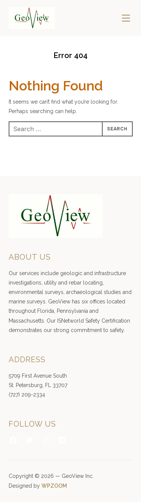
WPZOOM (54, 486)
